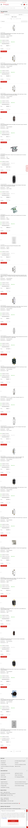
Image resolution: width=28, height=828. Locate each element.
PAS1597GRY (3, 728)
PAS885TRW (3, 32)
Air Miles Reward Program (20, 760)
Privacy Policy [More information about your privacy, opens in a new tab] (4, 818)
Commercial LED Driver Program (21, 783)
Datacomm (3, 775)
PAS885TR (2, 123)
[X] (25, 811)
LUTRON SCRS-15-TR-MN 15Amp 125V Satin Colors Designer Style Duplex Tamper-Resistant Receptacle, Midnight (13, 185)
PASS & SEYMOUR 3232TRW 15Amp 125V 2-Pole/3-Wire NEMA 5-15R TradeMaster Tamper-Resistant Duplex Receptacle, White (12, 457)
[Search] (14, 8)
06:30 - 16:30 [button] (24, 2)
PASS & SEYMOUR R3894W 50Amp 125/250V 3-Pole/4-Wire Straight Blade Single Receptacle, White (13, 548)
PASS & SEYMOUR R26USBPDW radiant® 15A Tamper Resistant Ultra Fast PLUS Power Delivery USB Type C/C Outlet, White (14, 337)
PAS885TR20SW (3, 396)
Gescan (14, 758)
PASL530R (2, 668)
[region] (13, 818)
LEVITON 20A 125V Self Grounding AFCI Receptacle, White (11, 245)
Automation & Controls (5, 773)
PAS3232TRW (3, 456)
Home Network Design (19, 785)
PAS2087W (2, 577)
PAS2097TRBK (3, 486)
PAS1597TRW (3, 62)
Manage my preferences (13, 823)
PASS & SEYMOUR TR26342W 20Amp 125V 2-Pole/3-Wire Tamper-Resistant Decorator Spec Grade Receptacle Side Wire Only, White (14, 307)
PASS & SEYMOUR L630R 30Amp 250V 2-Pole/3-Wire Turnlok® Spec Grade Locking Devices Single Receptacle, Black (14, 367)
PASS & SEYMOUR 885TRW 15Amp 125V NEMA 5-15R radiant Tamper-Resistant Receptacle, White (12, 34)
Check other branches (5, 43)
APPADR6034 (3, 214)
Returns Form (17, 766)
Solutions (14, 779)
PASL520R (2, 607)
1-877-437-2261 (4, 0)
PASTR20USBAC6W (4, 274)
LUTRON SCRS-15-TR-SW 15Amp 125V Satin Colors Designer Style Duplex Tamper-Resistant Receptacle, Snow (13, 427)
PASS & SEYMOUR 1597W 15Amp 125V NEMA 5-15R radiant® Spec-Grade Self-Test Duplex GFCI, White (14, 518)
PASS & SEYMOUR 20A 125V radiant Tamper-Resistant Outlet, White (12, 397)
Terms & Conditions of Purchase (7, 766)
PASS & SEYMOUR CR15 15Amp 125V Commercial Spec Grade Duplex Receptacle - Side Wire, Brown (13, 639)
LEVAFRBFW (2, 244)
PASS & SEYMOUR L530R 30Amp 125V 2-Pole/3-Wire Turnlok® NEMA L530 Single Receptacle (13, 670)
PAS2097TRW (3, 93)
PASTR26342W (3, 305)
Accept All (13, 820)
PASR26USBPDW (3, 335)
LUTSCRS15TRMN (4, 184)
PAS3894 (2, 698)
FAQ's (2, 768)
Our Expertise (14, 770)
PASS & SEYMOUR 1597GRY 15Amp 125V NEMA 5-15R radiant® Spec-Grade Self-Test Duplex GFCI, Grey (13, 730)
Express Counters (4, 783)
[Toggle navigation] (1, 4)
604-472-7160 (10, 795)
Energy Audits (3, 785)
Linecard (16, 762)
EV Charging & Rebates (19, 776)
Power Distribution (19, 775)
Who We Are (3, 760)
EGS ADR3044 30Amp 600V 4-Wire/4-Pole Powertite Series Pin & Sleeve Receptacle (13, 155)
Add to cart (3, 51)
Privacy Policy (3, 764)
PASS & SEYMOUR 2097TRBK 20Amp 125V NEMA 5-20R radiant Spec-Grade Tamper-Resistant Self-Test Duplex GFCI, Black (14, 488)
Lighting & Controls (19, 773)
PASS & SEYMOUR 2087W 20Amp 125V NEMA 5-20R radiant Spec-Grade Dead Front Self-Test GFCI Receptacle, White (13, 579)
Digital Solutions (4, 781)
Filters (7, 14)
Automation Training (5, 787)
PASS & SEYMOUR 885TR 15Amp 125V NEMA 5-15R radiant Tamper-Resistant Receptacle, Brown (14, 125)
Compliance (3, 762)
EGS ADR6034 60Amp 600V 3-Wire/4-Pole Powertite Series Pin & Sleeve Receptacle (13, 216)
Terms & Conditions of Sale (20, 764)
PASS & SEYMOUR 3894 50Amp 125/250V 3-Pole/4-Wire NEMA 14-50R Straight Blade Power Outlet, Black (13, 700)
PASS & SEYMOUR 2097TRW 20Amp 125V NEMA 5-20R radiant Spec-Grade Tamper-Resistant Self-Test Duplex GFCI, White (13, 94)
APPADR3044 (3, 153)
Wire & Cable (3, 776)
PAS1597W (2, 516)
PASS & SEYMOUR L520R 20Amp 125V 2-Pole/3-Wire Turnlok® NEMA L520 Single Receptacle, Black (13, 609)
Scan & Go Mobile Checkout (20, 781)
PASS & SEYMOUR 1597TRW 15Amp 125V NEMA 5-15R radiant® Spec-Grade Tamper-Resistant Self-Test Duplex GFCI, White (13, 64)
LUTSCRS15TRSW (4, 425)
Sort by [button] (20, 14)
